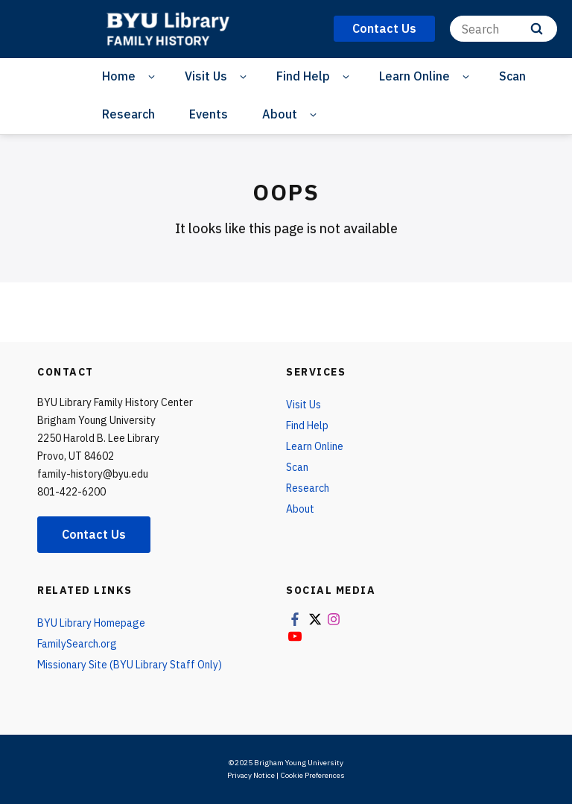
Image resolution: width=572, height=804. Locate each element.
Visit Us (206, 76)
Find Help (303, 76)
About (279, 114)
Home (119, 76)
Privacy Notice (251, 775)
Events (208, 114)
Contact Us (94, 534)
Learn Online (414, 76)
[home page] (178, 29)
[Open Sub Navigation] (153, 76)
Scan (512, 76)
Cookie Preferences (312, 775)
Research (128, 114)
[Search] (503, 29)
